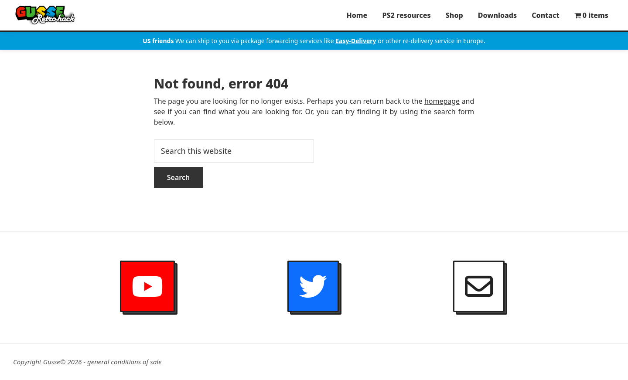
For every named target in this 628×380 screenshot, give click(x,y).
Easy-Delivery (355, 41)
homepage (442, 101)
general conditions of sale (124, 361)
